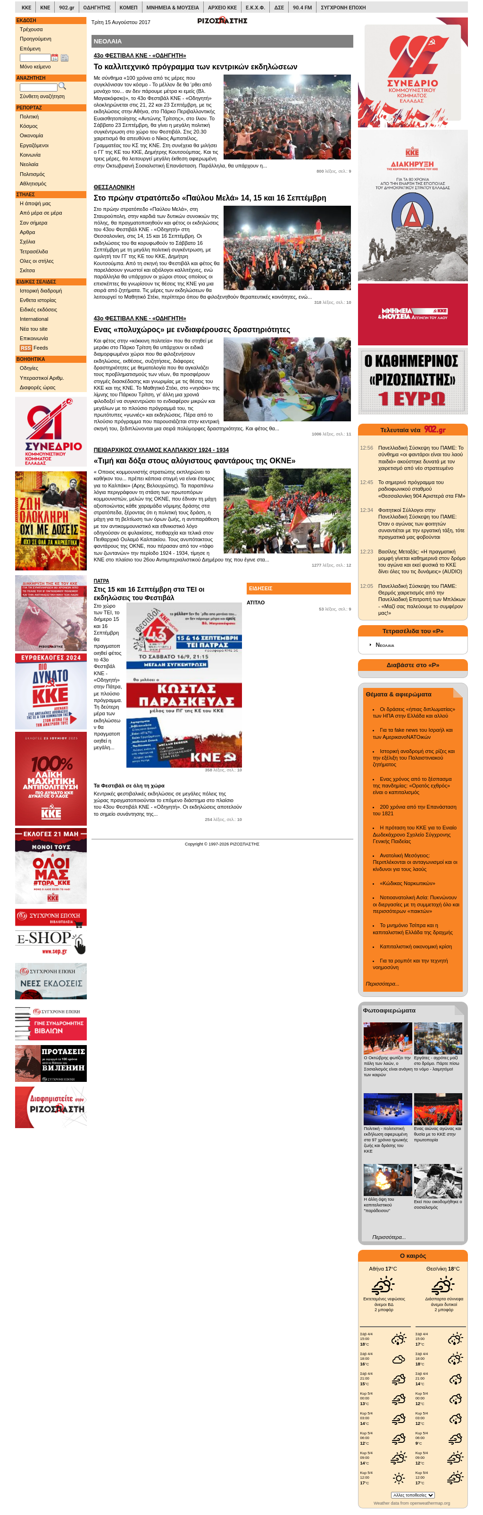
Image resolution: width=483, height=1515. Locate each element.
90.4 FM (302, 8)
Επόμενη (30, 48)
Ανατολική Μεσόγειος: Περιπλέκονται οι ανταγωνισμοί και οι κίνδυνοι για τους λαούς (415, 862)
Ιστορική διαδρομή (41, 290)
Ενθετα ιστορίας (38, 300)
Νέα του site (34, 329)
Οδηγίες (29, 368)
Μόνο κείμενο (35, 66)
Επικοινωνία (34, 338)
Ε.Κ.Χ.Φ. (255, 8)
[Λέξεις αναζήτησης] (39, 88)
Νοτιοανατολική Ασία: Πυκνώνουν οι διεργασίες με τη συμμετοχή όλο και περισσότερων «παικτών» (416, 904)
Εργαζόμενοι (34, 145)
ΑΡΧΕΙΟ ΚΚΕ (222, 8)
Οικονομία (31, 135)
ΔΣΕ (278, 8)
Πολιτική (29, 116)
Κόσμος (29, 126)
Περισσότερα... (382, 984)
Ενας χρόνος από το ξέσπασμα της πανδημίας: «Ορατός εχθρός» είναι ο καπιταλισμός (412, 785)
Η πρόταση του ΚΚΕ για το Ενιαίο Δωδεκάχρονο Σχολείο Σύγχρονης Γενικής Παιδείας (415, 834)
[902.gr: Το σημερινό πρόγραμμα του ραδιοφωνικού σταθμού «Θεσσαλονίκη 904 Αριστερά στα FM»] (366, 482)
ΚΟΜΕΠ (129, 8)
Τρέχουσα (31, 29)
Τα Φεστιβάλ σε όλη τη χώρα (129, 785)
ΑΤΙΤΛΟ (256, 602)
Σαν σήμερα (33, 223)
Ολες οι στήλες (37, 261)
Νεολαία (29, 164)
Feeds (34, 348)
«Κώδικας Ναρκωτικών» (407, 883)
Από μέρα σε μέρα (41, 213)
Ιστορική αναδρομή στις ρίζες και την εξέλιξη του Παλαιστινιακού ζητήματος (414, 758)
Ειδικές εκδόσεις (38, 309)
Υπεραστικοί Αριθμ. (42, 378)
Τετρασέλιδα (34, 251)
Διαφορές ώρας (37, 387)
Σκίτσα (27, 270)
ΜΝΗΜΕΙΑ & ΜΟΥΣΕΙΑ (173, 8)
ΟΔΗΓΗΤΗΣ (97, 8)
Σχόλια (27, 241)
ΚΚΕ (26, 8)
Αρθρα (27, 232)
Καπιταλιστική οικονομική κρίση (416, 946)
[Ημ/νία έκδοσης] (35, 58)
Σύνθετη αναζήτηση (42, 96)
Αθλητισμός (33, 183)
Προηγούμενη (35, 39)
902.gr (66, 8)
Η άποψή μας (35, 203)
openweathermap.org (430, 1503)
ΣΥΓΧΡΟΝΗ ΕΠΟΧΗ (343, 8)
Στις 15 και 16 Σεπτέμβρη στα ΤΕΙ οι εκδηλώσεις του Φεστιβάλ (168, 590)
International (34, 319)
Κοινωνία (30, 155)
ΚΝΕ (45, 8)
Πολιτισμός (32, 174)
